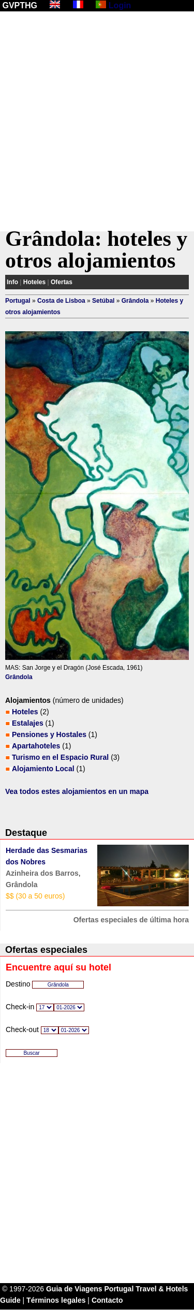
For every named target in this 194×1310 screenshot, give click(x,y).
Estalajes (27, 723)
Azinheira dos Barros (42, 873)
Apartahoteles (36, 746)
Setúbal (103, 300)
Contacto (107, 1300)
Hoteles (34, 282)
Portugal (18, 300)
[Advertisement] (97, 121)
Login (120, 5)
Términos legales (55, 1300)
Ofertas (61, 282)
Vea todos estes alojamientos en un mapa (76, 791)
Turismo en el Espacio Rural (60, 757)
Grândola (135, 300)
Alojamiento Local (43, 768)
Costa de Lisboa (61, 300)
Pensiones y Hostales (49, 734)
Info (12, 282)
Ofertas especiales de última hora (131, 920)
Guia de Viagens (74, 1289)
